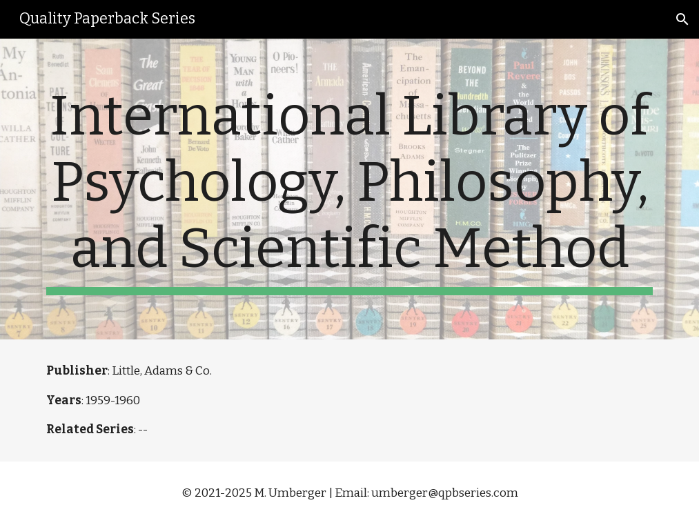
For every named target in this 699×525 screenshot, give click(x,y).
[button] (682, 19)
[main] (349, 189)
